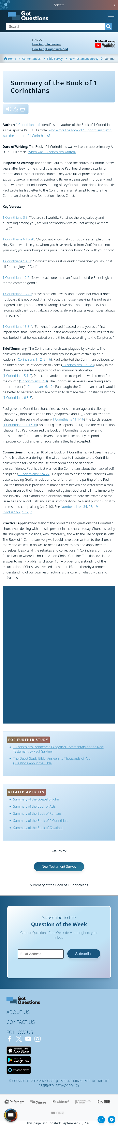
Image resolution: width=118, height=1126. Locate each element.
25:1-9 (93, 506)
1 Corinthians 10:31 (17, 261)
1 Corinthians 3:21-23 (78, 365)
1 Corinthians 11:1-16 (68, 419)
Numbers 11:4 (71, 506)
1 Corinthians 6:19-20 (18, 239)
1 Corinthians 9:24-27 (33, 474)
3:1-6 (47, 359)
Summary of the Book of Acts (34, 806)
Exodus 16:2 (11, 512)
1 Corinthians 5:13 (33, 381)
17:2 (25, 512)
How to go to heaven (46, 44)
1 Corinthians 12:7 (16, 277)
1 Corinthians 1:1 (28, 124)
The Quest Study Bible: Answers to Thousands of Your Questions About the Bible (52, 760)
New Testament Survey (59, 866)
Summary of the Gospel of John (36, 799)
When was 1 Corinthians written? (52, 152)
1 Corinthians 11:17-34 (20, 425)
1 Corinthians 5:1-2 (17, 375)
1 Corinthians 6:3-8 (17, 397)
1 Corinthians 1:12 (28, 359)
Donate (59, 5)
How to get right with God (50, 49)
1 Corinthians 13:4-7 (17, 294)
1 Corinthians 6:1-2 (39, 386)
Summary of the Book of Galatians (38, 827)
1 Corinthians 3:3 (15, 217)
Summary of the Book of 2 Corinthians (41, 820)
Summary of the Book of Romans (37, 813)
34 (85, 506)
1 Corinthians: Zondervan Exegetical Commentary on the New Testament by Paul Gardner (58, 749)
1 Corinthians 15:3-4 (17, 326)
